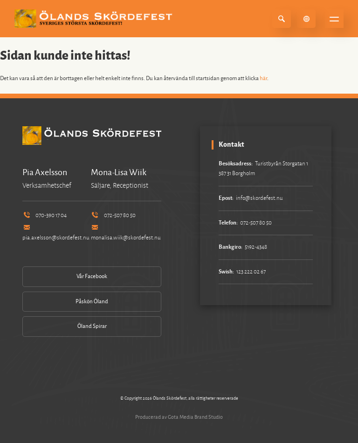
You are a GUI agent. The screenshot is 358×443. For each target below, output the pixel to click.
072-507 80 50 (113, 215)
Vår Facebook (91, 276)
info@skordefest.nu (259, 198)
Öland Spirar (92, 326)
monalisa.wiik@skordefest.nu (126, 233)
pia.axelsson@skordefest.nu (56, 233)
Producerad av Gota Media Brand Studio (179, 417)
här (263, 78)
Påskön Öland (92, 302)
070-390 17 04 (44, 215)
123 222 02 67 (251, 272)
